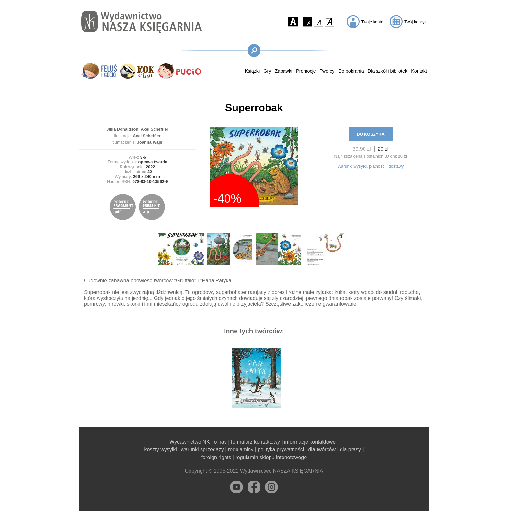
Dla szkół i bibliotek (387, 71)
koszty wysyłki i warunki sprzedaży (184, 449)
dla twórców (321, 449)
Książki (252, 71)
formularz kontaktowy (255, 442)
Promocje (306, 71)
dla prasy (350, 449)
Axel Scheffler (154, 129)
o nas (220, 442)
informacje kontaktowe (310, 442)
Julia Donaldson (122, 129)
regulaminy (240, 449)
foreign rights (216, 457)
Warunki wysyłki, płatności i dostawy (370, 166)
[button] (293, 21)
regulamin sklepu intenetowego (271, 457)
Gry (267, 71)
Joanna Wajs (149, 142)
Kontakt (419, 71)
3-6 (143, 157)
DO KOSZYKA (370, 134)
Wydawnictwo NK (189, 442)
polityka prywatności (281, 449)
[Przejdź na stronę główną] (141, 22)
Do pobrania (351, 71)
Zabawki (283, 71)
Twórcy (327, 71)
